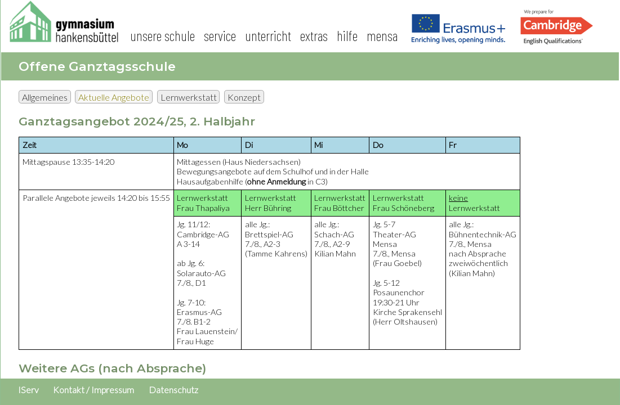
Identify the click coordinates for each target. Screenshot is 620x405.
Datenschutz (173, 390)
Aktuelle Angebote (113, 97)
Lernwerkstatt (188, 97)
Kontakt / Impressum (93, 390)
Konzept (244, 97)
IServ (28, 390)
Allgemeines (45, 97)
